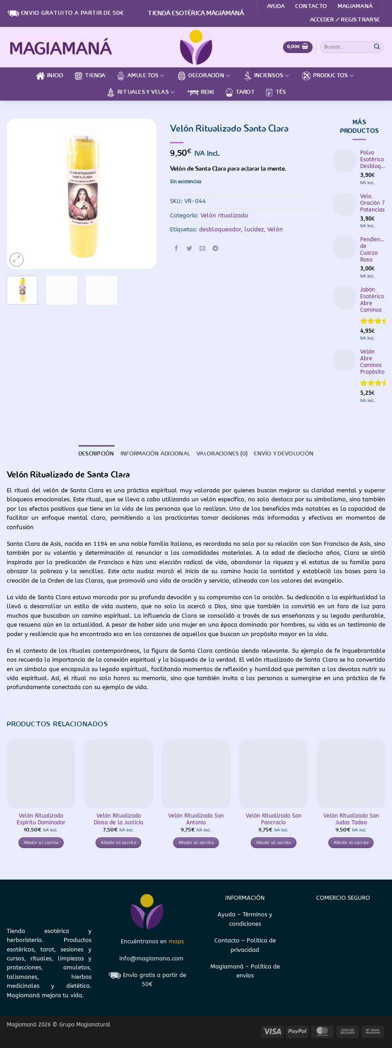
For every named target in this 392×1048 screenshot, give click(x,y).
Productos (328, 75)
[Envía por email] (202, 249)
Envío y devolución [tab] (284, 454)
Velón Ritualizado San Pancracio (273, 819)
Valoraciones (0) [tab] (222, 454)
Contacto (311, 6)
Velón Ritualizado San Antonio (196, 819)
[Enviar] (377, 47)
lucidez (254, 229)
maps (176, 941)
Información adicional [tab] (155, 454)
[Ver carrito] (298, 47)
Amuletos (140, 75)
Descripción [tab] (96, 454)
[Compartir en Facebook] (176, 249)
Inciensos (266, 75)
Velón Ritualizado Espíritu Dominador (41, 819)
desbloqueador (220, 229)
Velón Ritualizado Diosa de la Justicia (118, 819)
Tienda (90, 75)
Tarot (239, 92)
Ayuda (276, 6)
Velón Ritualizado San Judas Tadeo (351, 819)
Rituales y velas (140, 92)
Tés (275, 92)
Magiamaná (355, 6)
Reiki (200, 92)
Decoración (203, 75)
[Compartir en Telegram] (215, 249)
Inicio (50, 75)
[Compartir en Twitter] (189, 249)
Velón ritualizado (224, 215)
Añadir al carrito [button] (41, 842)
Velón (275, 229)
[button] (345, 20)
